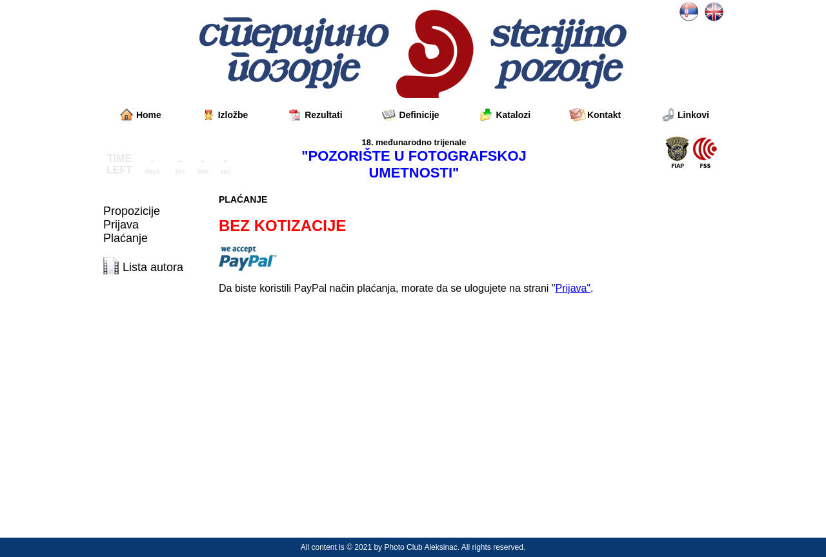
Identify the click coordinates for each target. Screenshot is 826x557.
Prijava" (573, 288)
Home (148, 115)
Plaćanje (125, 238)
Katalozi (513, 115)
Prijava (121, 224)
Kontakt (604, 115)
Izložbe (233, 115)
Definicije (419, 115)
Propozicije (131, 211)
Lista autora (153, 267)
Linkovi (693, 115)
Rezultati (323, 115)
